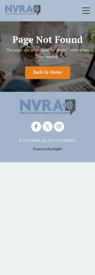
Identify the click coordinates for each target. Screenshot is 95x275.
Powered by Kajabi (47, 149)
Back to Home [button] (47, 72)
